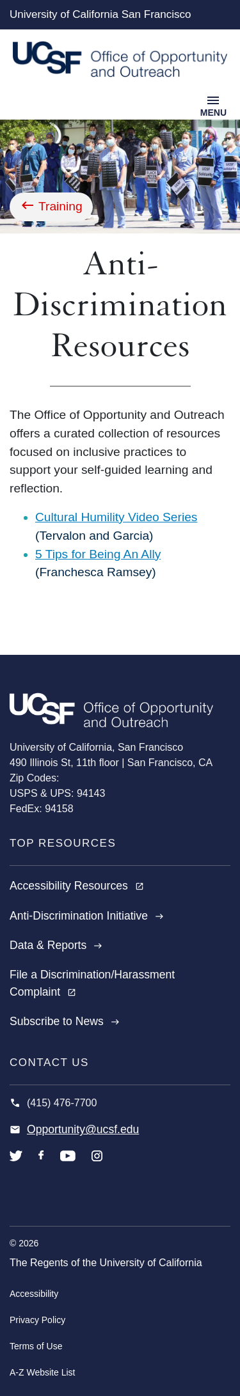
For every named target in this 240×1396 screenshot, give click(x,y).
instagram (97, 1165)
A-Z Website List (42, 1372)
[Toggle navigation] (213, 105)
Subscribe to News (65, 1021)
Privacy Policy (37, 1320)
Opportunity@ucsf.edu (83, 1129)
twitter (16, 1165)
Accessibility (34, 1294)
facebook (41, 1165)
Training (60, 206)
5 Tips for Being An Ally (98, 554)
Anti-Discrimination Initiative (87, 915)
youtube (68, 1165)
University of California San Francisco (100, 14)
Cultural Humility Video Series (116, 517)
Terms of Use (36, 1346)
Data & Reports (56, 945)
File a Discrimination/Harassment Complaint (92, 983)
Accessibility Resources (77, 885)
